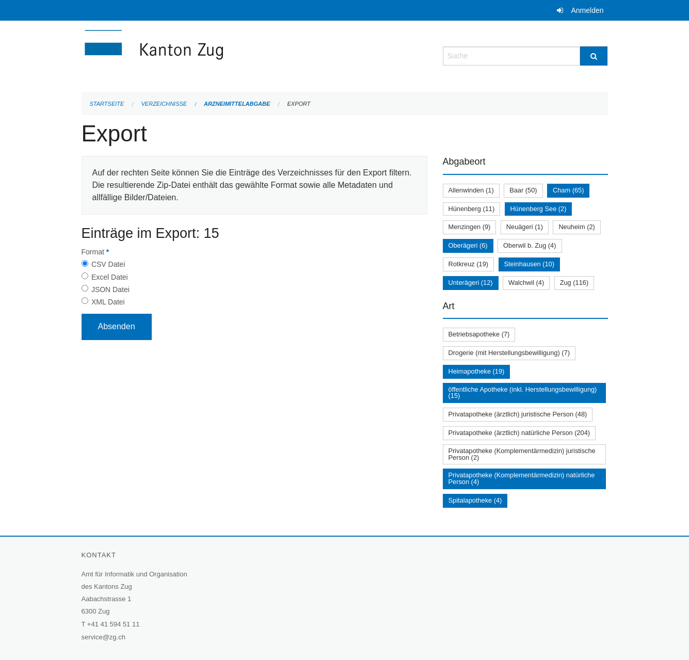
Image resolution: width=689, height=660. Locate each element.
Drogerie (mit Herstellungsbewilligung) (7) (509, 353)
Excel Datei (109, 277)
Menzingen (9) (469, 227)
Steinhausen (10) (529, 264)
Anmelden (587, 10)
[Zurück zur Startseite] (216, 55)
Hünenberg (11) (471, 209)
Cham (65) (568, 190)
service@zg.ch (103, 637)
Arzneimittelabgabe (237, 104)
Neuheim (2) (576, 227)
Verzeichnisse (164, 104)
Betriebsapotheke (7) (479, 334)
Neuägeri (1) (524, 227)
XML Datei (108, 302)
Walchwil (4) (526, 282)
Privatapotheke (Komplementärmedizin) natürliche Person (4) (521, 478)
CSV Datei (108, 264)
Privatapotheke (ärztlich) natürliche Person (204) (519, 433)
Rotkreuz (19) (468, 264)
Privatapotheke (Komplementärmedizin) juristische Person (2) (522, 454)
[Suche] (593, 56)
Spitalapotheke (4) (475, 500)
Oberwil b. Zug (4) (529, 245)
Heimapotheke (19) (476, 371)
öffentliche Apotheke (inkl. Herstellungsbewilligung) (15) (522, 392)
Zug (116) (574, 282)
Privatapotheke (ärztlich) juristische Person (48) (517, 414)
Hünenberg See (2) (538, 209)
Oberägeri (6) (468, 245)
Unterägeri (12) (470, 282)
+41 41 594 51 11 (113, 624)
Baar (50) (523, 190)
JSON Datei (110, 289)
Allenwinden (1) (471, 190)
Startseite (107, 104)
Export (298, 104)
